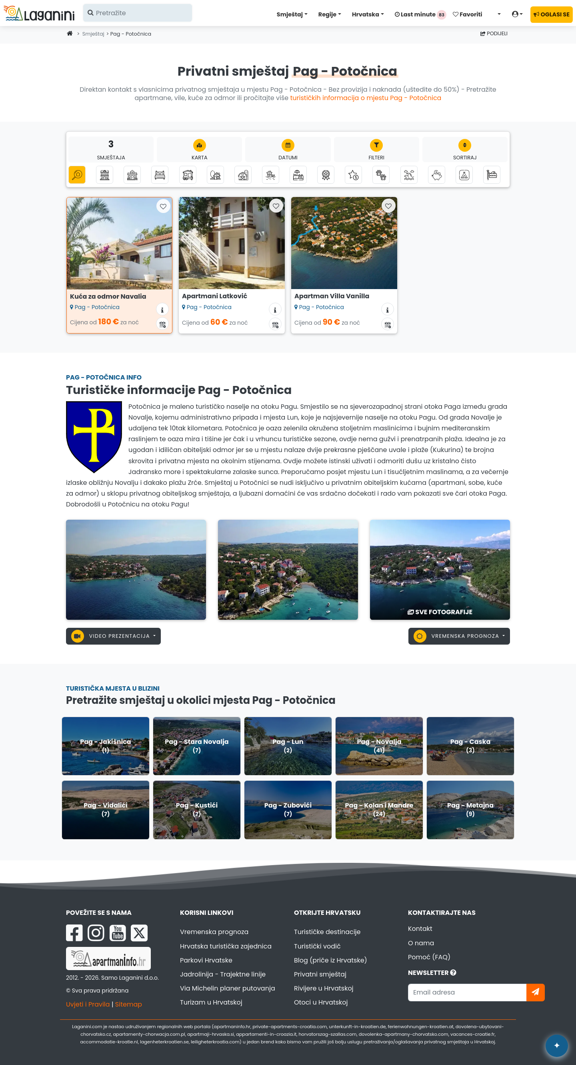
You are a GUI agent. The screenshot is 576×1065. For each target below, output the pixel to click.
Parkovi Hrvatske (206, 960)
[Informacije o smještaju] (162, 309)
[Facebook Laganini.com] (74, 932)
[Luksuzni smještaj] (353, 175)
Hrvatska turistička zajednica (226, 946)
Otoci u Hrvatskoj (321, 1002)
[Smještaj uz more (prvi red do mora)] (270, 175)
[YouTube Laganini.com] (118, 932)
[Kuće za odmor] (132, 175)
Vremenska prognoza (214, 931)
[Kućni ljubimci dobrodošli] (381, 175)
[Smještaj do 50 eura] (436, 175)
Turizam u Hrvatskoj (211, 1002)
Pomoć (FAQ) (429, 957)
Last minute (420, 15)
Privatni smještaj (320, 974)
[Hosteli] (491, 175)
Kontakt (420, 928)
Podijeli (494, 33)
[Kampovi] (464, 175)
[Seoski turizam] (243, 175)
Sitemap (128, 1004)
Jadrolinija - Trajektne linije (223, 974)
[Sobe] (159, 175)
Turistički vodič (317, 946)
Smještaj (290, 14)
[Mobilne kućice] (187, 175)
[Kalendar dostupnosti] (162, 323)
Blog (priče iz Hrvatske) (330, 960)
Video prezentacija (111, 636)
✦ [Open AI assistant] (556, 1045)
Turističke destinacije (327, 931)
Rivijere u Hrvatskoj (324, 988)
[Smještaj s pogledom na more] (409, 175)
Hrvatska (365, 14)
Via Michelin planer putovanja (227, 988)
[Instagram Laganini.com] (96, 932)
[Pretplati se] (535, 992)
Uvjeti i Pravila (88, 1004)
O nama (421, 943)
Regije (327, 14)
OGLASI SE (552, 14)
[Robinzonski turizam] (215, 175)
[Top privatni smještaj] (325, 175)
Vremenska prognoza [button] (457, 636)
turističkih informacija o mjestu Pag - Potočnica (366, 97)
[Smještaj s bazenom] (298, 175)
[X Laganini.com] (139, 932)
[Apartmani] (104, 175)
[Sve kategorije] (77, 175)
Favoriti (467, 14)
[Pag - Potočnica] (136, 569)
